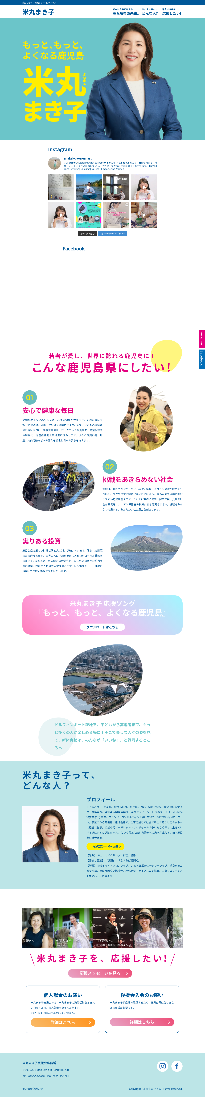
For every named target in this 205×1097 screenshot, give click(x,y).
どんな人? (151, 12)
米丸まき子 (38, 11)
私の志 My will (105, 846)
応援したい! (171, 12)
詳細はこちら (63, 1022)
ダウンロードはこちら (102, 627)
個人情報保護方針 (32, 1089)
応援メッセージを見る (100, 973)
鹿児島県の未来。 (127, 12)
